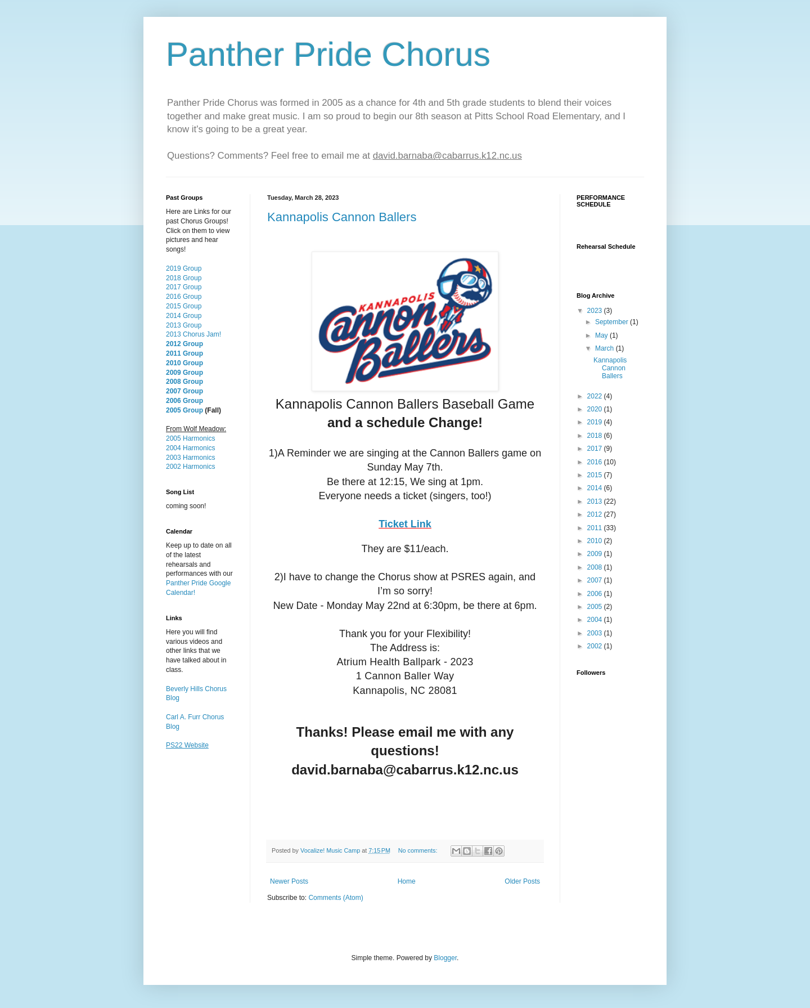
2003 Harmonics (190, 458)
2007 (595, 580)
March (605, 348)
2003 (595, 633)
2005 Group (184, 410)
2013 (595, 501)
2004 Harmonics (190, 448)
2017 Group (183, 287)
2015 (595, 475)
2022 (595, 396)
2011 (595, 528)
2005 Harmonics (190, 438)
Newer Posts (289, 881)
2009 (595, 554)
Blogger (445, 958)
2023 (595, 311)
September (612, 322)
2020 (595, 409)
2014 (595, 488)
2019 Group (183, 268)
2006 (595, 594)
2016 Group (183, 297)
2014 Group (183, 316)
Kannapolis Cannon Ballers (341, 217)
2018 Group (183, 278)
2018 (595, 436)
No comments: (418, 850)
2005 (595, 607)
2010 (595, 541)
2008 (595, 567)
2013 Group (183, 325)
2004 (595, 620)
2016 (595, 462)
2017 (595, 449)
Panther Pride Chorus (328, 54)
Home (407, 881)
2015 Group (183, 306)
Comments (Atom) (335, 898)
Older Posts (522, 881)
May (602, 335)
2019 (595, 422)
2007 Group (184, 391)
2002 (595, 646)
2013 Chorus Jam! (193, 334)
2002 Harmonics (190, 467)
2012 (595, 514)
